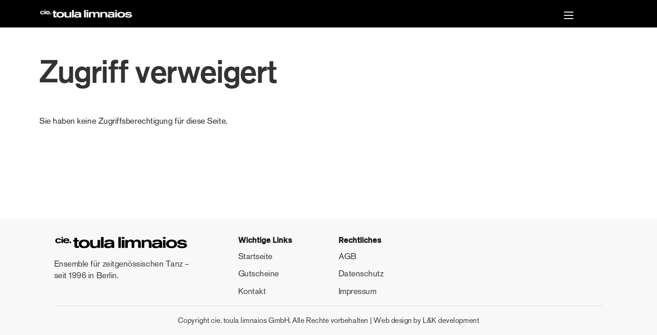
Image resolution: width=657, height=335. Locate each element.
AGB (348, 256)
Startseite (255, 256)
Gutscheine (258, 273)
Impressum (358, 291)
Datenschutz (361, 273)
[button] (569, 16)
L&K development (451, 320)
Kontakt (252, 291)
